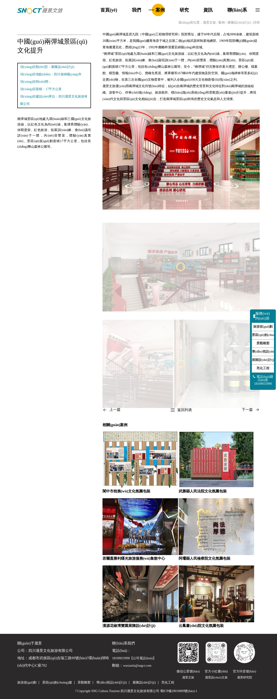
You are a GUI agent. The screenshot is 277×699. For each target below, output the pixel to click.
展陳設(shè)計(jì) (239, 22)
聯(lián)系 (237, 9)
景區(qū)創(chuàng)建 (263, 335)
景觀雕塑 (262, 343)
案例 (160, 9)
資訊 (208, 9)
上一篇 (111, 409)
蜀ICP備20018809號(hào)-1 (178, 691)
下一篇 (251, 409)
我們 (136, 9)
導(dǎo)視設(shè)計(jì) (263, 351)
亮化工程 (262, 368)
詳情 (256, 22)
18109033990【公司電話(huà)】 (134, 658)
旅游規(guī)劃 (263, 326)
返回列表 (181, 409)
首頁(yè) (108, 9)
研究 (184, 9)
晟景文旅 (209, 22)
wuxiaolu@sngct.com (137, 665)
